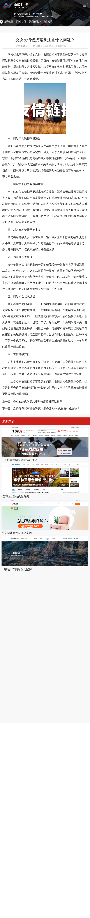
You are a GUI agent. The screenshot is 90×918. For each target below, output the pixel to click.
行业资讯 (47, 21)
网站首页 (21, 21)
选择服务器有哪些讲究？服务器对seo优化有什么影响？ (46, 408)
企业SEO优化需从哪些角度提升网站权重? (38, 401)
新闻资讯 (34, 21)
